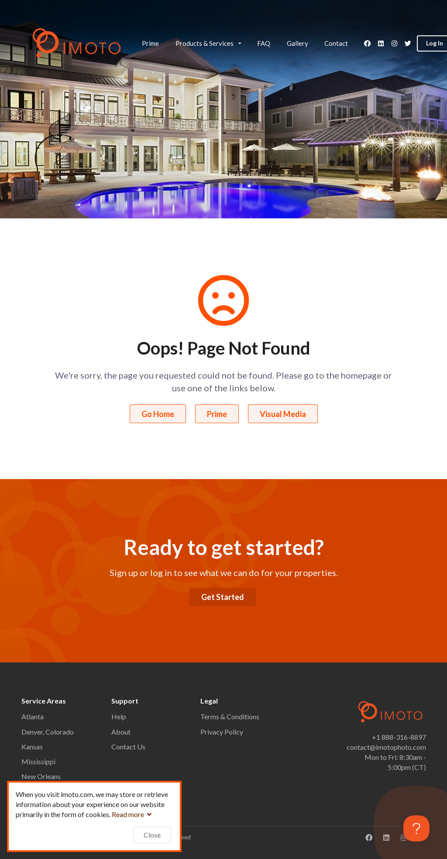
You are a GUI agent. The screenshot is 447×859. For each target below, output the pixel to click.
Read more (133, 814)
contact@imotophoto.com (386, 747)
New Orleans (41, 776)
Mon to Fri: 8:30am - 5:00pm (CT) (395, 762)
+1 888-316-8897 (399, 737)
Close (152, 835)
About (121, 732)
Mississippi (38, 761)
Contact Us (128, 746)
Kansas (32, 746)
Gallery (297, 43)
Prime (150, 43)
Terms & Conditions (229, 716)
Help (118, 716)
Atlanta (32, 716)
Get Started (222, 597)
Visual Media (283, 414)
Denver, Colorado (47, 732)
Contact (336, 43)
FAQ (263, 43)
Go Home (157, 414)
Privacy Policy (221, 732)
